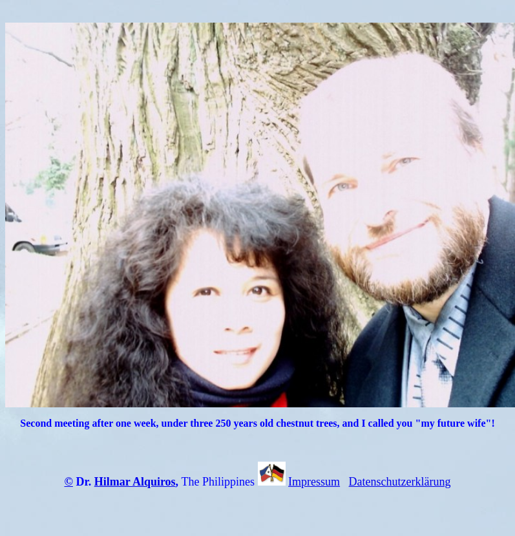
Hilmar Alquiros (135, 481)
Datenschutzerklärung (400, 481)
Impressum (314, 481)
